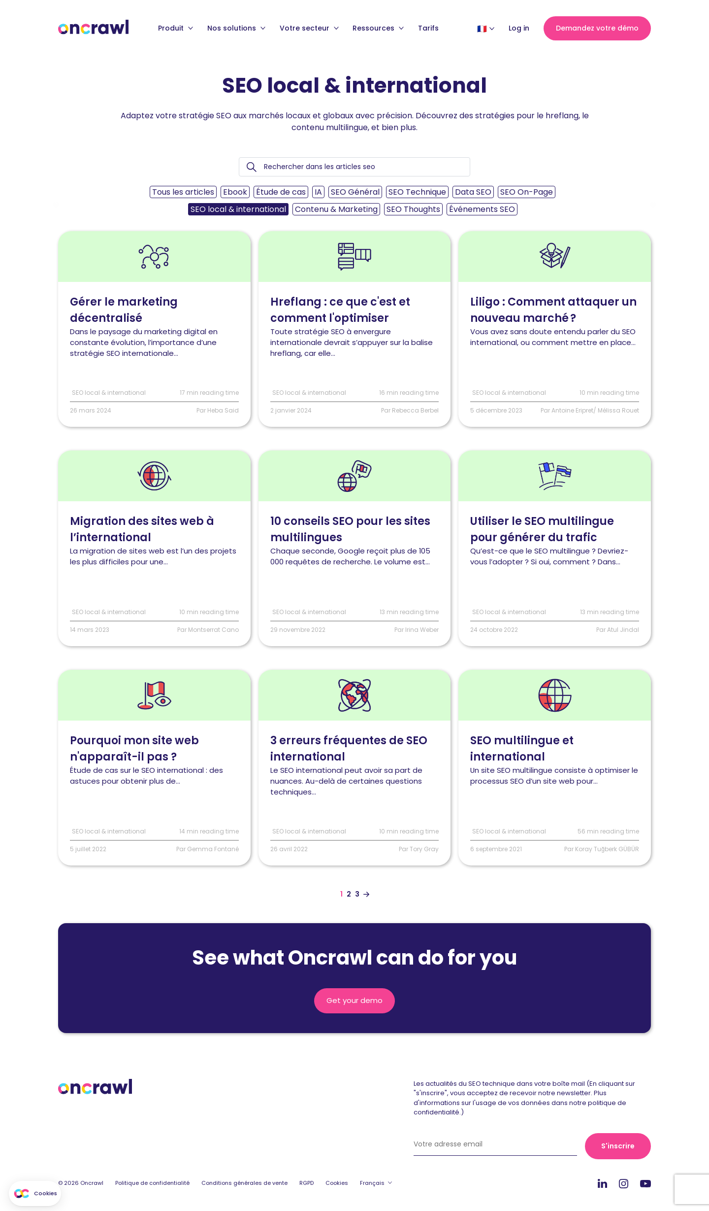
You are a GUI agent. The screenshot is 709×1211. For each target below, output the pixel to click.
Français (372, 1183)
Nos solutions (236, 32)
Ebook (235, 192)
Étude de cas (281, 192)
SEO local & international (238, 209)
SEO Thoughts (413, 209)
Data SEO (473, 192)
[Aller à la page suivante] (366, 894)
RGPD (306, 1183)
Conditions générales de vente (244, 1183)
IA (318, 192)
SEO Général (355, 192)
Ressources (378, 32)
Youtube (645, 1184)
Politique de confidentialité (152, 1183)
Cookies (336, 1183)
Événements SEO (482, 209)
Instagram (623, 1183)
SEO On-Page (526, 192)
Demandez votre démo (597, 32)
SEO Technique (417, 192)
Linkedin (602, 1184)
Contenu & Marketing (336, 209)
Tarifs (428, 32)
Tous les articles (183, 192)
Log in (519, 32)
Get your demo (354, 1000)
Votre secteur (309, 32)
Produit (175, 32)
